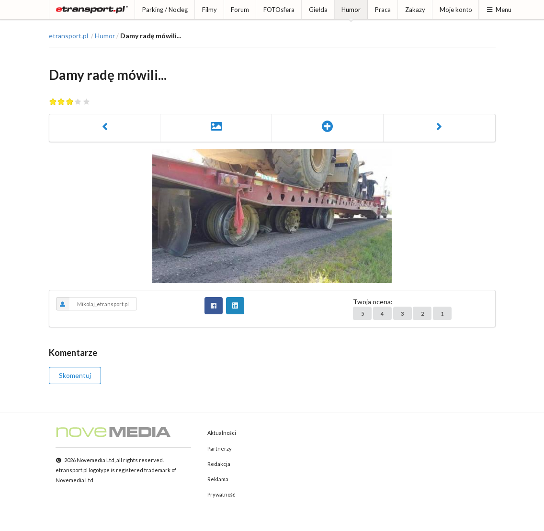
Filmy (209, 9)
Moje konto (456, 9)
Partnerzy (219, 448)
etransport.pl (68, 36)
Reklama (217, 479)
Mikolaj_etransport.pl (92, 303)
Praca (383, 9)
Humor (351, 9)
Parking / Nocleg (165, 9)
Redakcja (218, 464)
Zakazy (415, 9)
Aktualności (221, 433)
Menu (498, 9)
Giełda (318, 9)
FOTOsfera (279, 9)
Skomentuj (75, 375)
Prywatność (221, 494)
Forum (240, 9)
